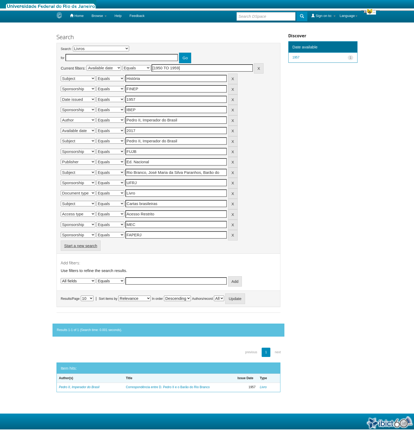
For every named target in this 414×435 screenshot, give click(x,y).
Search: (66, 49)
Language (348, 16)
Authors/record (202, 299)
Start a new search (80, 245)
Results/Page (70, 299)
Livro (263, 387)
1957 (296, 57)
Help (118, 16)
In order (157, 299)
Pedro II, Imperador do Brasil (79, 387)
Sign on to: (323, 15)
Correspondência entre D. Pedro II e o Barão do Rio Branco (168, 387)
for (62, 58)
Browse (99, 16)
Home (76, 15)
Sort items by (108, 299)
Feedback (136, 16)
